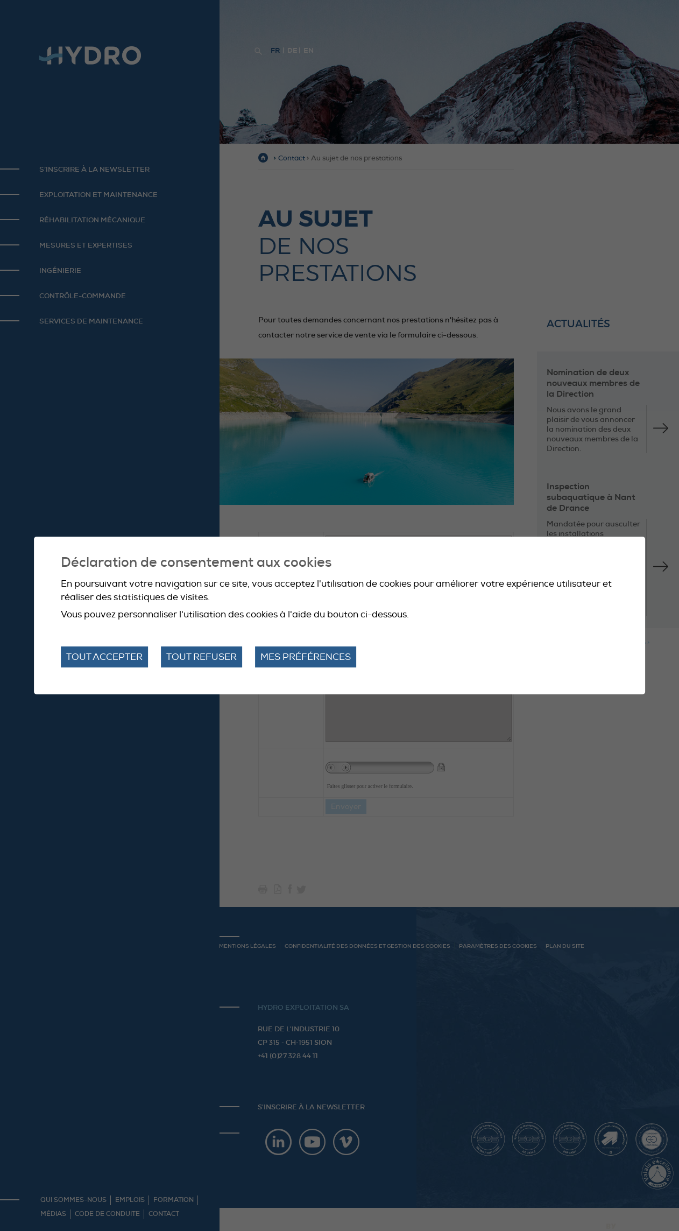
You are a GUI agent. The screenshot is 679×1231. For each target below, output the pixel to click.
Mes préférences (305, 657)
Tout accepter (104, 657)
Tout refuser (201, 657)
